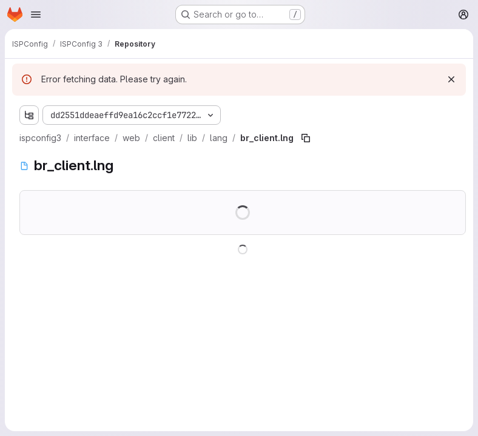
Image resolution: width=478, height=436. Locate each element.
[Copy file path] (305, 138)
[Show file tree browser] (29, 115)
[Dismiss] (451, 79)
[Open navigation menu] (35, 14)
